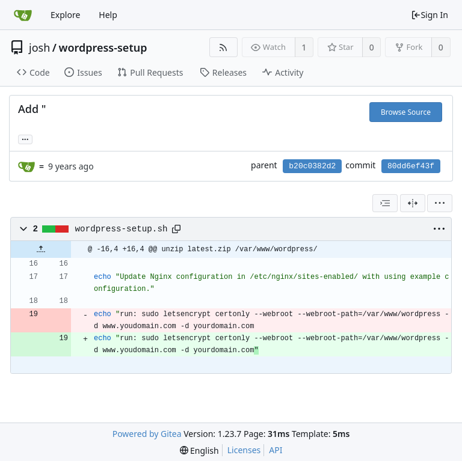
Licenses (244, 450)
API (275, 450)
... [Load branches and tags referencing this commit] (25, 138)
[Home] (23, 15)
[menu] (439, 203)
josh (39, 47)
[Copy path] (176, 229)
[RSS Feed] (223, 47)
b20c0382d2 (312, 166)
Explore (65, 14)
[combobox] (385, 203)
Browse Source (406, 112)
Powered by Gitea (147, 433)
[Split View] (412, 203)
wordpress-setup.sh (121, 229)
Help (108, 14)
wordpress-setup (102, 47)
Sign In (429, 14)
